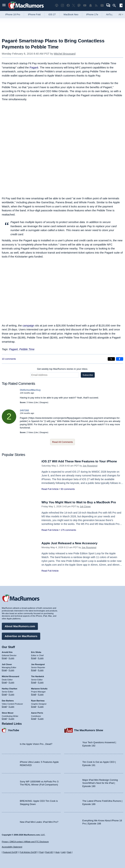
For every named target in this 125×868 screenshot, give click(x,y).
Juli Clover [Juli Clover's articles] (7, 664)
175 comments (68, 530)
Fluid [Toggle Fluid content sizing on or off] (41, 852)
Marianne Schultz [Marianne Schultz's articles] (39, 689)
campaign (28, 325)
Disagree (44, 402)
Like (36, 402)
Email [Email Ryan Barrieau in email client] (33, 706)
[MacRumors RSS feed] (96, 5)
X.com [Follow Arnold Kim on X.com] (11, 658)
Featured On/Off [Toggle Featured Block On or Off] (10, 852)
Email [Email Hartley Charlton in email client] (4, 694)
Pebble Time (26, 349)
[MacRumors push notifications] (90, 5)
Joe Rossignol (90, 465)
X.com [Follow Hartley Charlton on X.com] (11, 694)
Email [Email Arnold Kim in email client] (4, 658)
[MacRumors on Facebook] (68, 5)
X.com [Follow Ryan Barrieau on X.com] (40, 706)
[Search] (115, 6)
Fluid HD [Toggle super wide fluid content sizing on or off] (49, 852)
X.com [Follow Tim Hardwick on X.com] (40, 682)
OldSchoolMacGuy (30, 390)
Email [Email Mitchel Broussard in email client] (4, 682)
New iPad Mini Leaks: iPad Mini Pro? (39, 822)
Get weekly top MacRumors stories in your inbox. (62, 369)
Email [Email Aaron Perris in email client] (33, 719)
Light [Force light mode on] (63, 852)
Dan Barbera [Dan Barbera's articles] (8, 701)
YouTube (13, 730)
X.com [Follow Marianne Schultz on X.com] (40, 694)
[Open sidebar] (121, 5)
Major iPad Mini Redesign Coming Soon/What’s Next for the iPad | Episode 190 (100, 783)
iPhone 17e (92, 14)
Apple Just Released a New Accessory (69, 543)
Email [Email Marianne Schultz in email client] (33, 694)
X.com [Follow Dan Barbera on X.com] (11, 706)
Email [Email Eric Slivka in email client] (33, 658)
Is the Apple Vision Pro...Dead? (36, 744)
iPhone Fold (34, 14)
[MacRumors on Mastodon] (79, 5)
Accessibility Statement (12, 847)
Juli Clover (85, 506)
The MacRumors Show (88, 730)
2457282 (24, 410)
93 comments (68, 489)
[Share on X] (111, 359)
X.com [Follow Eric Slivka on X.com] (40, 658)
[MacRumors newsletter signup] (102, 5)
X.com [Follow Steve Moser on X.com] (11, 719)
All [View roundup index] (121, 14)
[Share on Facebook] (119, 359)
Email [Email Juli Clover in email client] (4, 670)
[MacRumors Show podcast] (56, 5)
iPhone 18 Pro (12, 14)
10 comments (9, 359)
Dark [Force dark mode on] (69, 852)
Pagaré (34, 67)
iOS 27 (52, 14)
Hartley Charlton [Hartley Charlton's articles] (9, 689)
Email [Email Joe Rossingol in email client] (33, 670)
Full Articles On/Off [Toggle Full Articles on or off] (28, 852)
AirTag (109, 14)
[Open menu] (4, 5)
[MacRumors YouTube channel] (85, 5)
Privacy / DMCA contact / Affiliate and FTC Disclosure (25, 842)
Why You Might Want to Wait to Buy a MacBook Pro (78, 502)
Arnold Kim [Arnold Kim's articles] (7, 652)
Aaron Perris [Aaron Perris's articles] (37, 713)
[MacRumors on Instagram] (62, 5)
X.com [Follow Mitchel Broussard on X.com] (11, 682)
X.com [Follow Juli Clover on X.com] (11, 670)
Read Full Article (50, 489)
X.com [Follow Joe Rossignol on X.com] (40, 670)
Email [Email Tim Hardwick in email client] (33, 682)
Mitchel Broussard (64, 53)
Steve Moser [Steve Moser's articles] (8, 713)
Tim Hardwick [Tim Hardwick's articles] (37, 676)
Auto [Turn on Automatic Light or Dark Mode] (58, 852)
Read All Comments (62, 442)
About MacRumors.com (20, 626)
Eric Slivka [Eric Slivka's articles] (36, 652)
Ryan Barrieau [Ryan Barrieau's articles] (38, 701)
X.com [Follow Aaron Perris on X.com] (40, 719)
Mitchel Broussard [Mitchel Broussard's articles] (10, 676)
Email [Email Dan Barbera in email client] (4, 706)
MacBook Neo (71, 14)
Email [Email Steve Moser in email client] (4, 719)
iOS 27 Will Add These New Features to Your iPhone (79, 461)
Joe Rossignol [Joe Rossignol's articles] (38, 664)
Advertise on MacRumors (21, 636)
